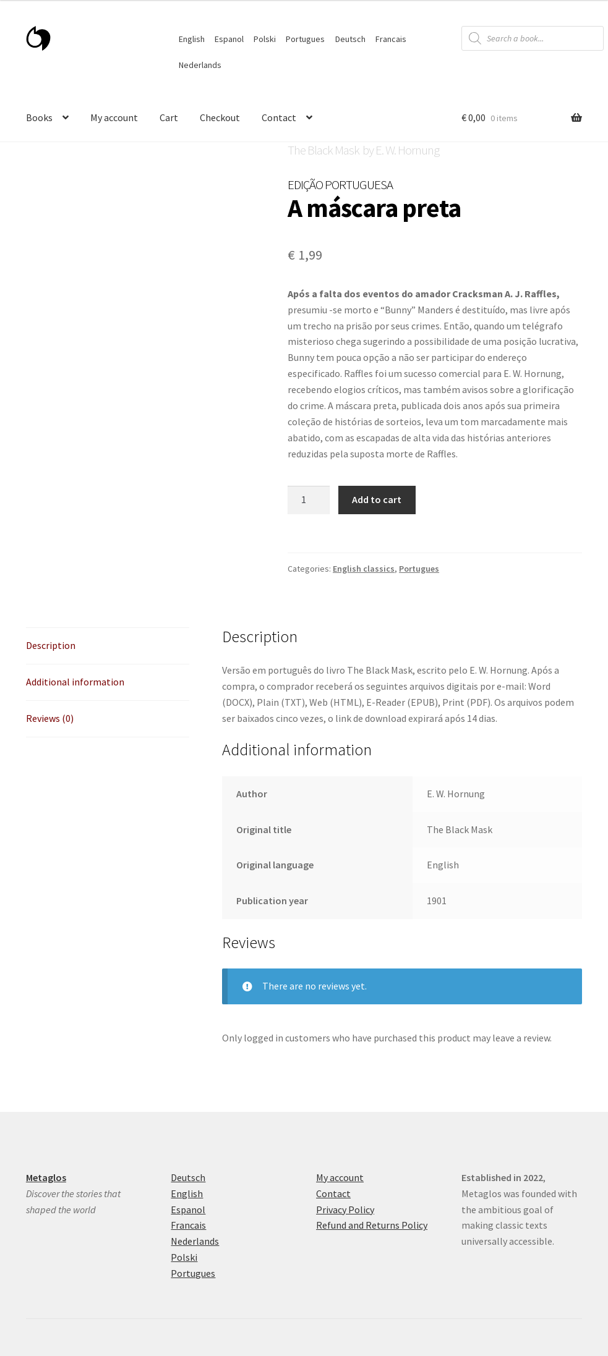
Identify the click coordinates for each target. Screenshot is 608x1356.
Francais (390, 38)
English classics (364, 568)
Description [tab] (50, 645)
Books (39, 117)
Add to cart (376, 499)
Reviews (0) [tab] (50, 718)
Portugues (305, 38)
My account (114, 117)
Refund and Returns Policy (371, 1225)
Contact (279, 117)
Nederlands (200, 64)
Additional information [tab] (75, 682)
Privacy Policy (345, 1209)
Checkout (220, 117)
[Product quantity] (309, 500)
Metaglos (46, 1177)
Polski (265, 38)
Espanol (229, 38)
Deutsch (350, 38)
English (192, 38)
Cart (169, 117)
